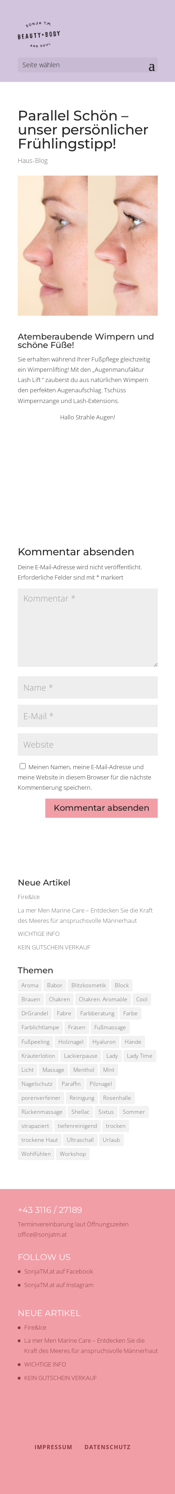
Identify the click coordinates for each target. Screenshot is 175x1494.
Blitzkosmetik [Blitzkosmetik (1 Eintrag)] (88, 985)
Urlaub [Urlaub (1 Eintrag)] (111, 1140)
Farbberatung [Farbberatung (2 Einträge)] (97, 1013)
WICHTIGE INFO (39, 933)
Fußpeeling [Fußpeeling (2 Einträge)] (35, 1042)
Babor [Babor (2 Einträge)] (55, 985)
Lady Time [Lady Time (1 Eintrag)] (140, 1056)
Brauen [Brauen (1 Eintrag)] (30, 999)
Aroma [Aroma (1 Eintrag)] (29, 985)
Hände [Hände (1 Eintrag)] (133, 1042)
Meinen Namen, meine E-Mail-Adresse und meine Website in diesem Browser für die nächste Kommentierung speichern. (84, 777)
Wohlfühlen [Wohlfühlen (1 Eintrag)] (36, 1154)
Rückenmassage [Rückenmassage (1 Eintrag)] (42, 1112)
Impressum (53, 1447)
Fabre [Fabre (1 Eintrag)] (64, 1013)
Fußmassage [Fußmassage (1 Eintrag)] (110, 1027)
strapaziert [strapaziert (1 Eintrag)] (35, 1126)
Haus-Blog (33, 160)
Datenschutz (107, 1447)
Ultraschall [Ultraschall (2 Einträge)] (80, 1140)
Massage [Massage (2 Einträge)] (53, 1070)
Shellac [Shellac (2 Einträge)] (80, 1112)
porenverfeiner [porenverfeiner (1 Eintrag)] (41, 1098)
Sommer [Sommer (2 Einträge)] (134, 1112)
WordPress (88, 1482)
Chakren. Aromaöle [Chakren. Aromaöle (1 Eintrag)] (103, 999)
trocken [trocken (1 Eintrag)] (116, 1126)
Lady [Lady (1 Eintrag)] (112, 1056)
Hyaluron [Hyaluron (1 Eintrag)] (104, 1042)
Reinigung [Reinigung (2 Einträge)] (82, 1098)
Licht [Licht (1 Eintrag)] (27, 1070)
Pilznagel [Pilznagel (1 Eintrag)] (101, 1084)
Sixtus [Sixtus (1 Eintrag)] (106, 1112)
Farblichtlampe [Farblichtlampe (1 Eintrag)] (40, 1027)
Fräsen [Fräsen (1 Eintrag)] (76, 1027)
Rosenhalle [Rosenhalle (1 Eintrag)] (117, 1098)
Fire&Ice (29, 896)
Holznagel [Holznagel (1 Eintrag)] (71, 1042)
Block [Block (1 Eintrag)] (122, 985)
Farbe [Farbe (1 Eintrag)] (130, 1013)
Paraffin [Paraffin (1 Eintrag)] (71, 1084)
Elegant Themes (85, 1471)
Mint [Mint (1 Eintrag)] (108, 1070)
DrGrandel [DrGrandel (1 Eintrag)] (34, 1013)
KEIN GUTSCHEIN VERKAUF (54, 947)
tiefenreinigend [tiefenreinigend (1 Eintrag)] (77, 1126)
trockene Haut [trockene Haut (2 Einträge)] (39, 1140)
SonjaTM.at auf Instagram (58, 1285)
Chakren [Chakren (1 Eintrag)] (59, 999)
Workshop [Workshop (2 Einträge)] (73, 1154)
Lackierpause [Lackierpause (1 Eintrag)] (81, 1056)
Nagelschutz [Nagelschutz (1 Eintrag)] (37, 1084)
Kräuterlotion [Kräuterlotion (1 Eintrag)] (38, 1056)
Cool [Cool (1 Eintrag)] (141, 999)
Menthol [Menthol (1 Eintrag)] (83, 1070)
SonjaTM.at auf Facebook (58, 1271)
